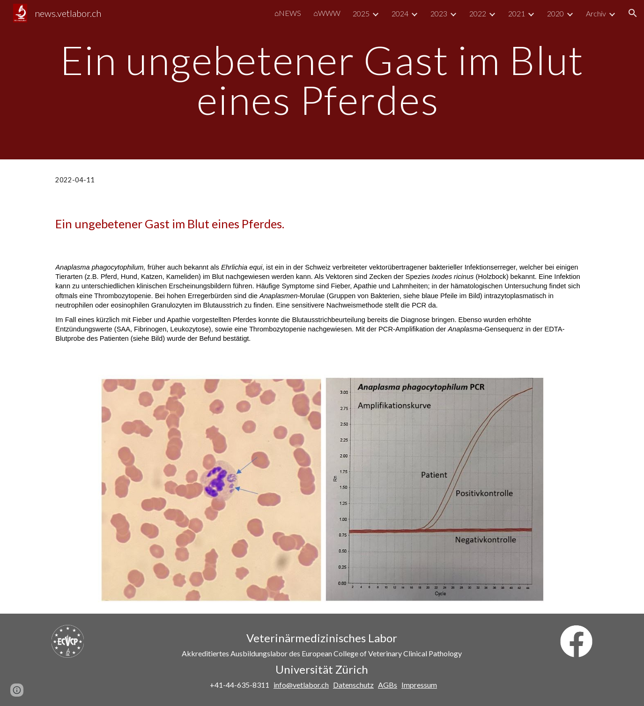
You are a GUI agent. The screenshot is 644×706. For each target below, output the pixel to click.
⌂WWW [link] (327, 12)
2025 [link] (361, 13)
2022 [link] (477, 13)
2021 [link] (516, 13)
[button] (633, 13)
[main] (322, 80)
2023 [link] (438, 13)
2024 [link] (400, 13)
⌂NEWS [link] (288, 12)
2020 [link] (555, 13)
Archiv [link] (596, 13)
